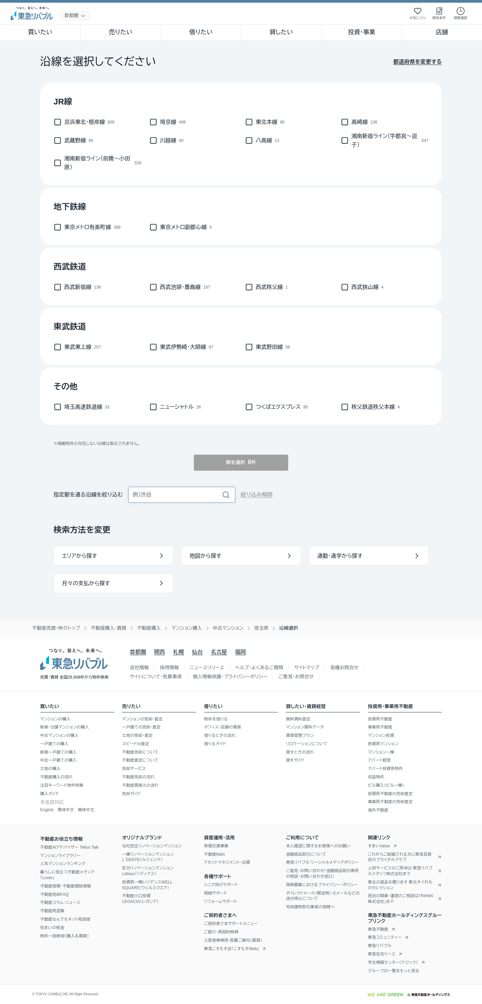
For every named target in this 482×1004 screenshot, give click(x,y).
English (47, 809)
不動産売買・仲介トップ (56, 628)
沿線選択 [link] (288, 628)
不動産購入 (149, 628)
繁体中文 (66, 809)
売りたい (120, 32)
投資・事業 (361, 32)
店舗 (442, 32)
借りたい (201, 32)
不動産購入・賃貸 (108, 628)
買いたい (40, 32)
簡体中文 (86, 809)
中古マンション (228, 628)
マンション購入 (186, 628)
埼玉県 (261, 628)
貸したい (281, 32)
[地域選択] (75, 15)
